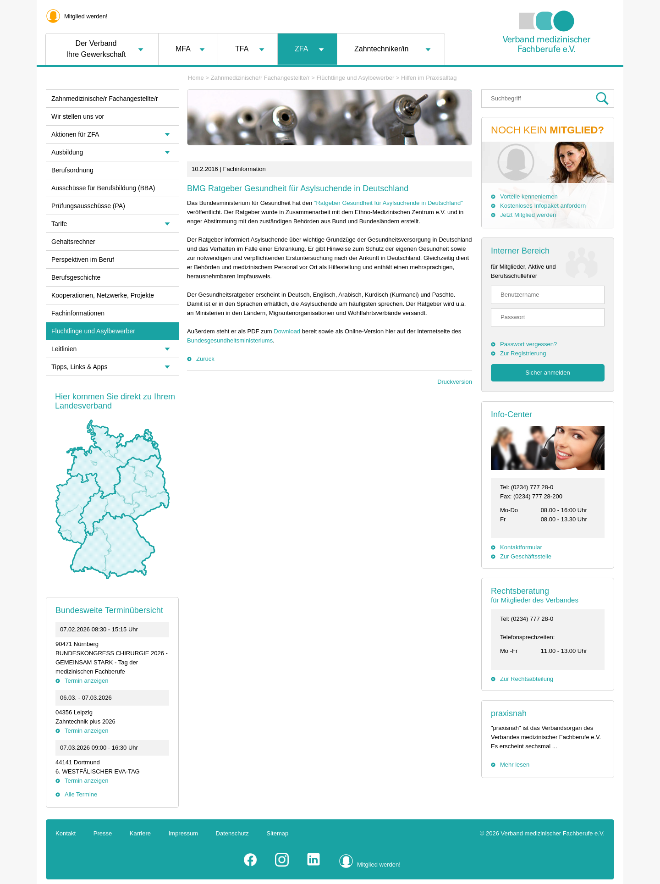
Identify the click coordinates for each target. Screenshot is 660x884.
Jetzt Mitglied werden (528, 214)
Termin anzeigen (86, 680)
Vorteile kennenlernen (529, 196)
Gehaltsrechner (73, 241)
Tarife (59, 223)
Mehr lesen (514, 764)
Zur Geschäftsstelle (525, 556)
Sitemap (278, 833)
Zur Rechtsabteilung (526, 678)
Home (196, 77)
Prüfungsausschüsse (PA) (88, 206)
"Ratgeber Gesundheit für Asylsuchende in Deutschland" (388, 202)
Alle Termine (81, 794)
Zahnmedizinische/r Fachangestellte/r (260, 77)
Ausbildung (67, 152)
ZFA (301, 49)
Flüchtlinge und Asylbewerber (355, 77)
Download (287, 331)
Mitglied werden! (86, 16)
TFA (241, 49)
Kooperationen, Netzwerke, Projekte (102, 295)
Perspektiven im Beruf (82, 259)
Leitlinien (64, 349)
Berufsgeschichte (75, 277)
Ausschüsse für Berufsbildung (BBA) (103, 188)
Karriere (140, 833)
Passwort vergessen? (528, 344)
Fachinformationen (77, 313)
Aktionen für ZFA (75, 134)
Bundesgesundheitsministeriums (230, 340)
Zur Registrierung (523, 353)
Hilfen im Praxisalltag (428, 77)
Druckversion (454, 381)
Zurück (205, 358)
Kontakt (65, 833)
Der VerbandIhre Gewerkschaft (96, 48)
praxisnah (509, 713)
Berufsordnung (72, 170)
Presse (103, 833)
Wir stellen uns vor (77, 116)
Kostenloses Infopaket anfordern (543, 205)
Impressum (183, 833)
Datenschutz (232, 833)
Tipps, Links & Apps (79, 366)
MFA (183, 49)
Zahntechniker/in (381, 49)
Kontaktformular (521, 547)
